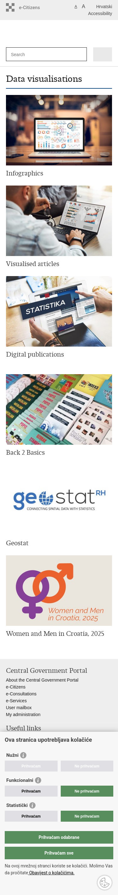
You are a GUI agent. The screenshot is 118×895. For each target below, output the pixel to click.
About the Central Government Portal (42, 680)
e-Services (16, 700)
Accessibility (100, 13)
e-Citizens (15, 686)
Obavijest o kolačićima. (51, 872)
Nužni (12, 755)
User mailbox (19, 707)
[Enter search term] (34, 54)
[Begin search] (80, 54)
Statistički (17, 805)
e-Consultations (21, 693)
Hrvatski (104, 6)
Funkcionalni (19, 780)
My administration (23, 714)
